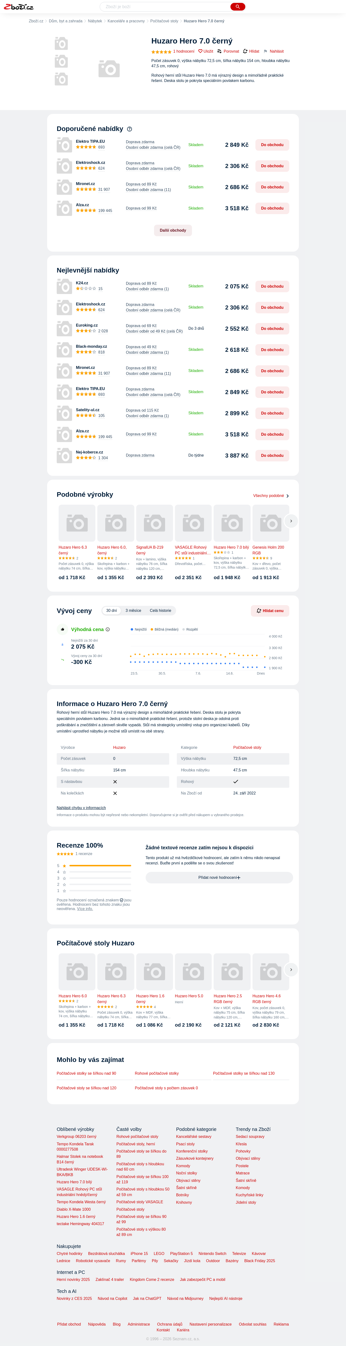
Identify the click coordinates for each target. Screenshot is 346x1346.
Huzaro (119, 747)
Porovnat (228, 51)
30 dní (111, 610)
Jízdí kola (192, 1261)
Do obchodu (272, 145)
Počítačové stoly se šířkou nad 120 (86, 1088)
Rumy (121, 1261)
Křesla (241, 1144)
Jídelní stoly (246, 1202)
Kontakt (163, 1330)
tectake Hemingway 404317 (80, 1224)
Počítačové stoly (164, 21)
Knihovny (184, 1202)
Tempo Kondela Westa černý (81, 1202)
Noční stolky (186, 1173)
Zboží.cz (36, 21)
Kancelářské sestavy (193, 1137)
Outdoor (213, 1261)
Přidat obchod (69, 1324)
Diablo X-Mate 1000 (74, 1209)
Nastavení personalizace (211, 1324)
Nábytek (95, 21)
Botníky (182, 1195)
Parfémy (139, 1261)
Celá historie (160, 610)
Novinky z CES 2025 (74, 1298)
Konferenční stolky (192, 1151)
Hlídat (251, 51)
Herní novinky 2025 (73, 1280)
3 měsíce (133, 610)
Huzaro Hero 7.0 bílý (74, 1182)
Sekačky (171, 1261)
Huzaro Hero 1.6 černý (76, 1217)
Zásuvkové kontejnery (195, 1158)
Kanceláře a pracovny (126, 21)
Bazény (232, 1261)
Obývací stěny (188, 1181)
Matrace (243, 1173)
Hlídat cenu (270, 610)
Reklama (281, 1324)
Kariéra (183, 1330)
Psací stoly (185, 1144)
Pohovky (243, 1151)
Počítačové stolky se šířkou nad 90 (86, 1073)
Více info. (85, 909)
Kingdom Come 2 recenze (152, 1280)
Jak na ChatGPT (147, 1298)
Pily (155, 1261)
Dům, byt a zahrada (65, 21)
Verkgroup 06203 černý (76, 1137)
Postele (242, 1166)
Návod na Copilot (112, 1298)
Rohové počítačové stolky (157, 1073)
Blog (117, 1324)
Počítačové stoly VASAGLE (139, 1202)
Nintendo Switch (213, 1254)
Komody (183, 1166)
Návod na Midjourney (185, 1298)
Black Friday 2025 (259, 1261)
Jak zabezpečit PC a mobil (202, 1280)
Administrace (139, 1324)
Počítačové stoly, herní (135, 1144)
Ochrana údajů (169, 1324)
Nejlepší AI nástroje (225, 1298)
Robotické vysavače (93, 1261)
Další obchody (173, 230)
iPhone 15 (139, 1254)
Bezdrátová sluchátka (106, 1254)
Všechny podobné (271, 496)
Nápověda (97, 1324)
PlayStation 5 (181, 1254)
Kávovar (259, 1254)
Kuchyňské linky (249, 1195)
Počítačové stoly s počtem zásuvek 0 (166, 1088)
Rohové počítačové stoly (137, 1137)
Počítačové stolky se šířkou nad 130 (244, 1073)
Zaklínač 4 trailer (110, 1280)
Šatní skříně (186, 1188)
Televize (239, 1254)
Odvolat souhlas (252, 1324)
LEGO (159, 1254)
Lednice (63, 1261)
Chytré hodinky (69, 1254)
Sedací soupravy (250, 1137)
